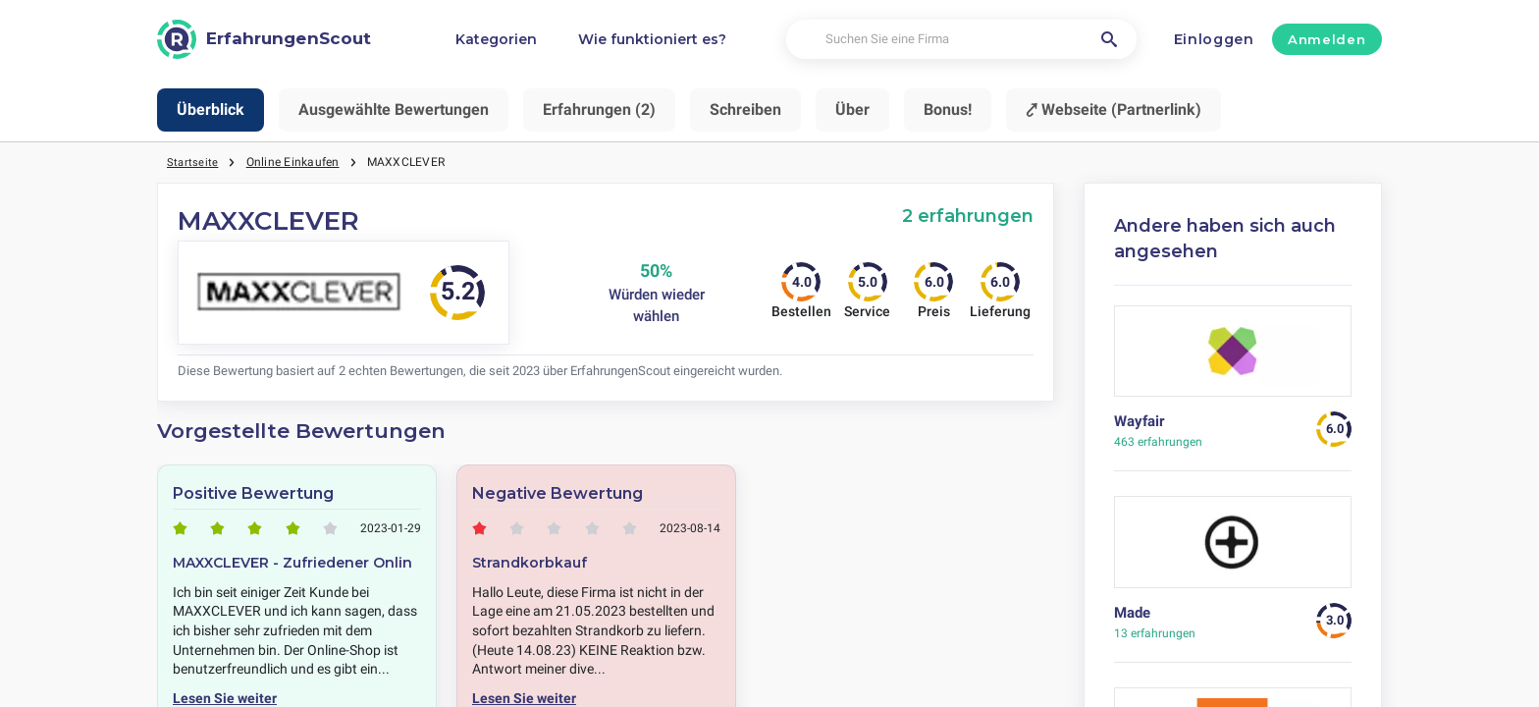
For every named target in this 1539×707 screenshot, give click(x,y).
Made (1132, 613)
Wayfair (1139, 421)
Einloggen (1214, 39)
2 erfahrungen (968, 215)
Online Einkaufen (294, 162)
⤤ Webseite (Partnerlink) (1113, 109)
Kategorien (496, 39)
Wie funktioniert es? (652, 39)
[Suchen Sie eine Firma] (961, 40)
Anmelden (1326, 39)
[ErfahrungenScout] (264, 39)
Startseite (193, 162)
